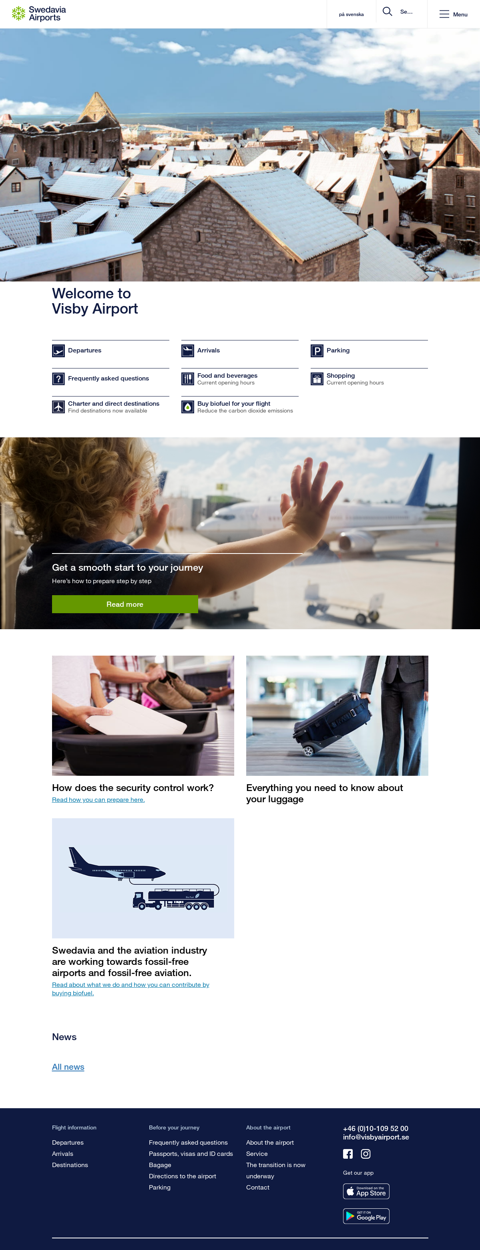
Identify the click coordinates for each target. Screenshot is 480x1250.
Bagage (160, 1164)
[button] (454, 14)
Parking (160, 1187)
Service (257, 1153)
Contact (257, 1187)
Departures (68, 1142)
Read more (124, 604)
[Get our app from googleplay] (366, 1216)
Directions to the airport (182, 1176)
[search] (373, 14)
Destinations (70, 1164)
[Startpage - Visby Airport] (39, 14)
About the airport (270, 1142)
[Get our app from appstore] (366, 1191)
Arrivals (62, 1153)
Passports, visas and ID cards (191, 1153)
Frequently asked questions (188, 1142)
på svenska (289, 14)
